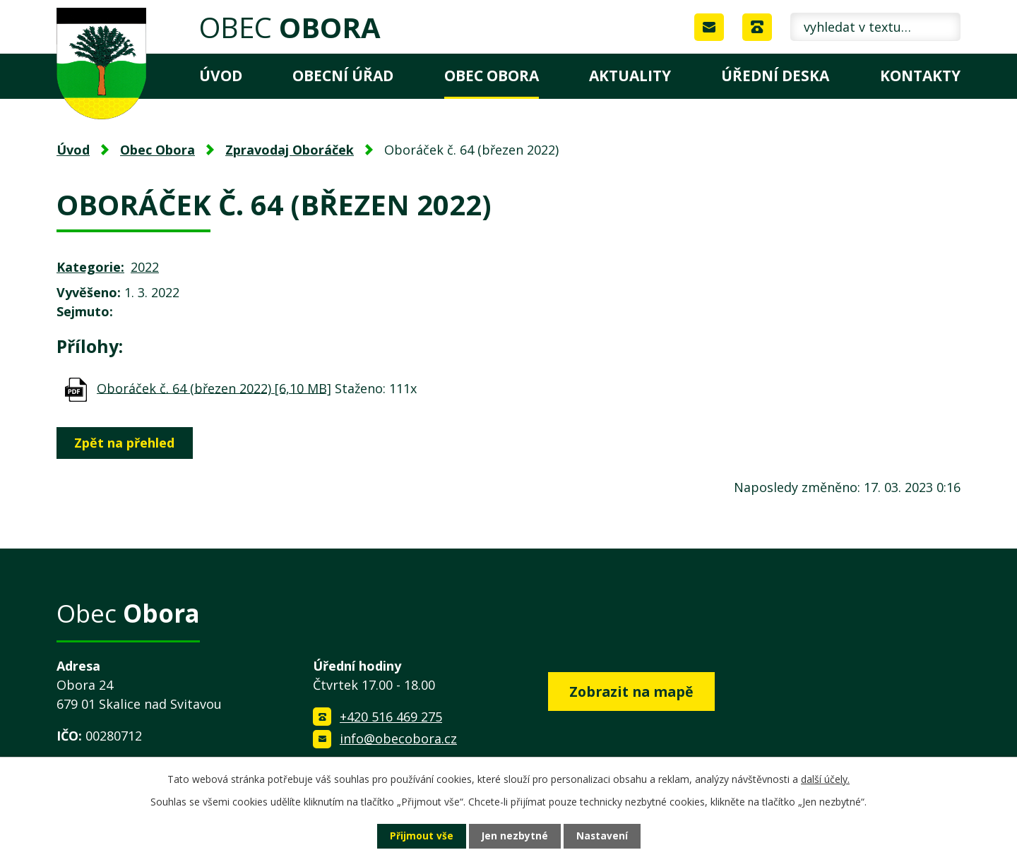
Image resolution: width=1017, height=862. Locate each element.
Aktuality (630, 75)
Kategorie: (90, 266)
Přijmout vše (421, 836)
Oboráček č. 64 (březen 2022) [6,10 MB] (214, 387)
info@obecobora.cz (398, 738)
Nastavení (602, 836)
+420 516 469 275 (391, 716)
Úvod (220, 75)
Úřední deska (775, 75)
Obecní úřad (342, 75)
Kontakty (920, 75)
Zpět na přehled (126, 442)
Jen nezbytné (514, 836)
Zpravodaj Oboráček (289, 149)
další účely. (825, 779)
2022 (145, 266)
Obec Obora (491, 75)
